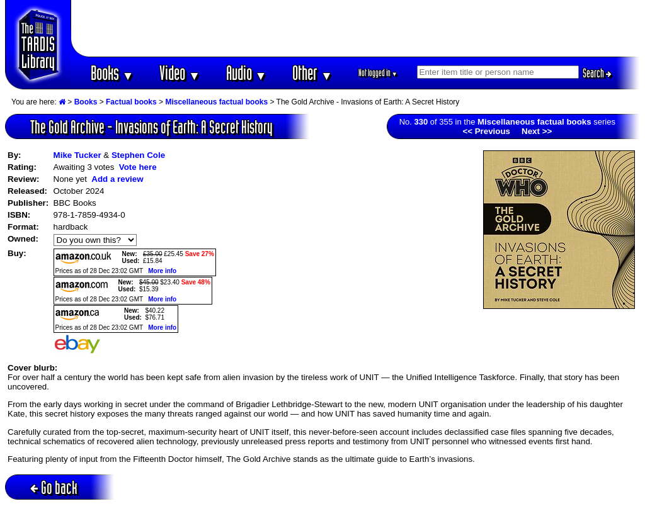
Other (312, 73)
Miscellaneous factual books (216, 102)
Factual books (131, 102)
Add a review (117, 179)
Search (597, 73)
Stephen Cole (138, 155)
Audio (246, 73)
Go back (53, 487)
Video (179, 73)
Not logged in (378, 72)
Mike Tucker (77, 155)
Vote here (138, 167)
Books (112, 73)
